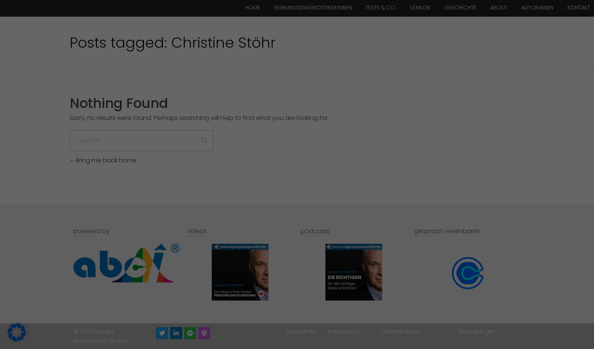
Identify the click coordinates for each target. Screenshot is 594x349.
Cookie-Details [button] (261, 324)
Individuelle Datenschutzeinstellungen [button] (297, 305)
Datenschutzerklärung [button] (300, 324)
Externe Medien (332, 87)
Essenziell (324, 26)
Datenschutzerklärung (237, 221)
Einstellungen (241, 236)
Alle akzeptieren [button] (249, 260)
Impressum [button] (336, 324)
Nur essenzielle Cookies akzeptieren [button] (297, 283)
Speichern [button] (344, 260)
